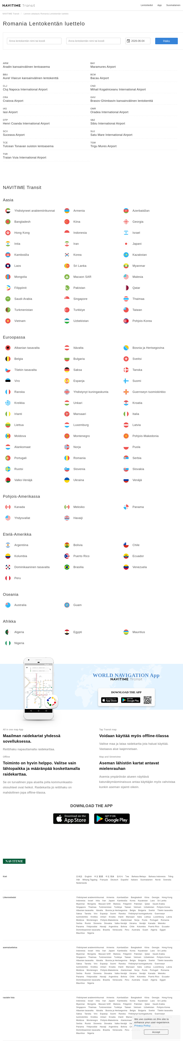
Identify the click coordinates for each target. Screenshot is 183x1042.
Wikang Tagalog (89, 880)
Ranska (122, 913)
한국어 (120, 876)
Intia (98, 901)
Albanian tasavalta (84, 910)
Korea (132, 901)
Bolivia (124, 926)
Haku (166, 41)
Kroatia (112, 917)
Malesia (117, 904)
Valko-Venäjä (121, 923)
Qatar (147, 904)
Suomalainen (146, 880)
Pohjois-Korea (163, 907)
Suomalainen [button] (173, 5)
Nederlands (81, 883)
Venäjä (142, 923)
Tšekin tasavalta (165, 910)
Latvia (169, 917)
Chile (132, 926)
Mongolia (91, 904)
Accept (156, 1032)
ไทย (127, 876)
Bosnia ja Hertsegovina (116, 910)
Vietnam (137, 907)
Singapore (81, 907)
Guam (145, 930)
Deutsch (114, 880)
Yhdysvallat (91, 926)
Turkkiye (118, 907)
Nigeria (90, 933)
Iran (104, 901)
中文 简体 (110, 876)
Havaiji (103, 926)
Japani (112, 901)
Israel (90, 901)
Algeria (154, 930)
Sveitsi (152, 910)
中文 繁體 (98, 876)
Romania (165, 920)
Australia (136, 930)
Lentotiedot (147, 5)
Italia (139, 917)
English (88, 876)
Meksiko (162, 923)
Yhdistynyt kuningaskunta (140, 913)
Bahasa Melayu (139, 876)
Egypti (163, 930)
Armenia (110, 897)
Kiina (147, 897)
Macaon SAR (104, 904)
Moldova (80, 920)
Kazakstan (143, 901)
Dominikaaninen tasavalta (88, 930)
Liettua (147, 917)
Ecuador (166, 926)
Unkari (103, 917)
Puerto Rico (153, 926)
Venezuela (117, 930)
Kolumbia (141, 926)
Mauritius (80, 933)
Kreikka (94, 917)
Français (104, 880)
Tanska (88, 913)
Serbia (79, 923)
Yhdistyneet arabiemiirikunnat (90, 897)
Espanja (104, 913)
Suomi (113, 913)
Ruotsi (88, 923)
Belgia (133, 910)
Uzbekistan (149, 907)
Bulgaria (142, 910)
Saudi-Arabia (159, 904)
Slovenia (97, 923)
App (159, 5)
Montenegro (92, 920)
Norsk (158, 880)
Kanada (151, 923)
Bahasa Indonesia (157, 876)
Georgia (155, 897)
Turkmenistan (105, 907)
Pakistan (138, 904)
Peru (127, 930)
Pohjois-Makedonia (109, 920)
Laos (152, 901)
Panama (80, 926)
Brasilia (106, 930)
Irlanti (121, 917)
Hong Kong (167, 897)
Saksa (79, 913)
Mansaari (130, 917)
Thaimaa (92, 907)
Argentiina (113, 926)
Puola (144, 920)
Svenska (167, 880)
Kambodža (122, 901)
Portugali (154, 920)
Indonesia (80, 901)
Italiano (134, 880)
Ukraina (133, 923)
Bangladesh (136, 897)
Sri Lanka (161, 901)
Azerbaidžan (122, 897)
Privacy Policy (142, 1025)
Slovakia (108, 923)
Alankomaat (126, 920)
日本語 (79, 876)
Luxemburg (158, 917)
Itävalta (99, 910)
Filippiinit (127, 904)
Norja (136, 920)
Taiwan (127, 907)
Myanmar (80, 904)
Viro (95, 913)
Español (124, 880)
